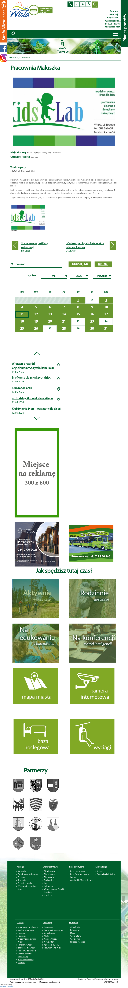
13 (50, 314)
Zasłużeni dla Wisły (26, 947)
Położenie (22, 936)
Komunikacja (101, 866)
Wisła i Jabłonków (26, 959)
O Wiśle (20, 922)
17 (106, 314)
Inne (46, 883)
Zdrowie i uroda (25, 883)
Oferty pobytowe (50, 866)
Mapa (72, 933)
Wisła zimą (75, 938)
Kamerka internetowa (53, 930)
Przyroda (21, 877)
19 (36, 321)
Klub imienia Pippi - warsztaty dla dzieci (36, 409)
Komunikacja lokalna (105, 874)
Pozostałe (73, 922)
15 (78, 314)
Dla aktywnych (50, 874)
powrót (18, 264)
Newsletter (49, 941)
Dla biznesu (49, 877)
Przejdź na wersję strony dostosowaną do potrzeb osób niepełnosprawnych (70, 4)
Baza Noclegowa (77, 871)
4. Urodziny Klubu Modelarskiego (32, 398)
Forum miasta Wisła (53, 947)
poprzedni (3, 987)
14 (64, 314)
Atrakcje (20, 866)
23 (92, 321)
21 (64, 321)
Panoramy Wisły (25, 944)
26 (36, 329)
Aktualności (75, 927)
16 (92, 314)
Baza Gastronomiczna (79, 874)
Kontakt (21, 962)
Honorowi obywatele (27, 950)
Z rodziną (48, 895)
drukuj (103, 264)
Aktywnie (22, 871)
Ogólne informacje (26, 930)
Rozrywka (22, 880)
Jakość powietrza (77, 941)
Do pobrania (49, 933)
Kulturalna (48, 886)
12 (36, 314)
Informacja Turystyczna (28, 927)
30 (92, 329)
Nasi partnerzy (50, 938)
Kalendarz (74, 930)
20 (50, 321)
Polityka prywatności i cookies (23, 982)
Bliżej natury (49, 871)
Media (46, 936)
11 (22, 314)
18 (22, 321)
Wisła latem (75, 936)
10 (106, 307)
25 (22, 329)
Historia (21, 933)
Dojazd (99, 871)
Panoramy (48, 927)
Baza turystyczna (76, 866)
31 (106, 329)
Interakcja (47, 922)
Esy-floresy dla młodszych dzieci (31, 377)
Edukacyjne (49, 880)
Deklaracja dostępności (49, 982)
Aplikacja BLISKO (51, 944)
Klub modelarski (22, 388)
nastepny (10, 987)
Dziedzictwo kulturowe (28, 874)
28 (64, 329)
